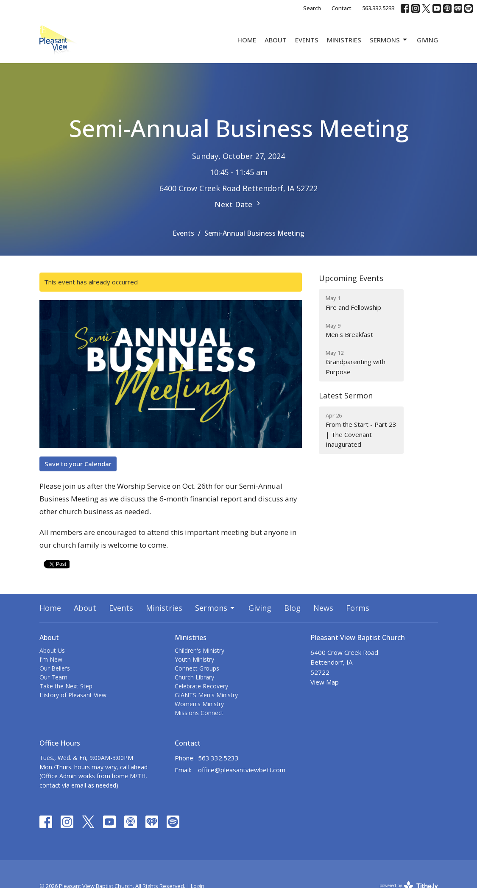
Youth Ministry (194, 659)
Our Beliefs (54, 668)
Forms (357, 608)
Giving (427, 40)
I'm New (50, 659)
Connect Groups (197, 668)
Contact (341, 8)
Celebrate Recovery (201, 686)
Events (306, 40)
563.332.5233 (378, 8)
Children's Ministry (199, 650)
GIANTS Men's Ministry (206, 695)
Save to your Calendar (78, 463)
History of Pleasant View (72, 695)
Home (246, 40)
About (276, 40)
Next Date (238, 204)
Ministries (344, 40)
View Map (324, 682)
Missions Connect (199, 713)
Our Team (53, 677)
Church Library (194, 677)
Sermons (389, 40)
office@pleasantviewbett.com (241, 770)
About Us (52, 650)
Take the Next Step (65, 686)
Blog (292, 608)
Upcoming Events (351, 278)
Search (312, 8)
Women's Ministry (199, 704)
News (323, 608)
